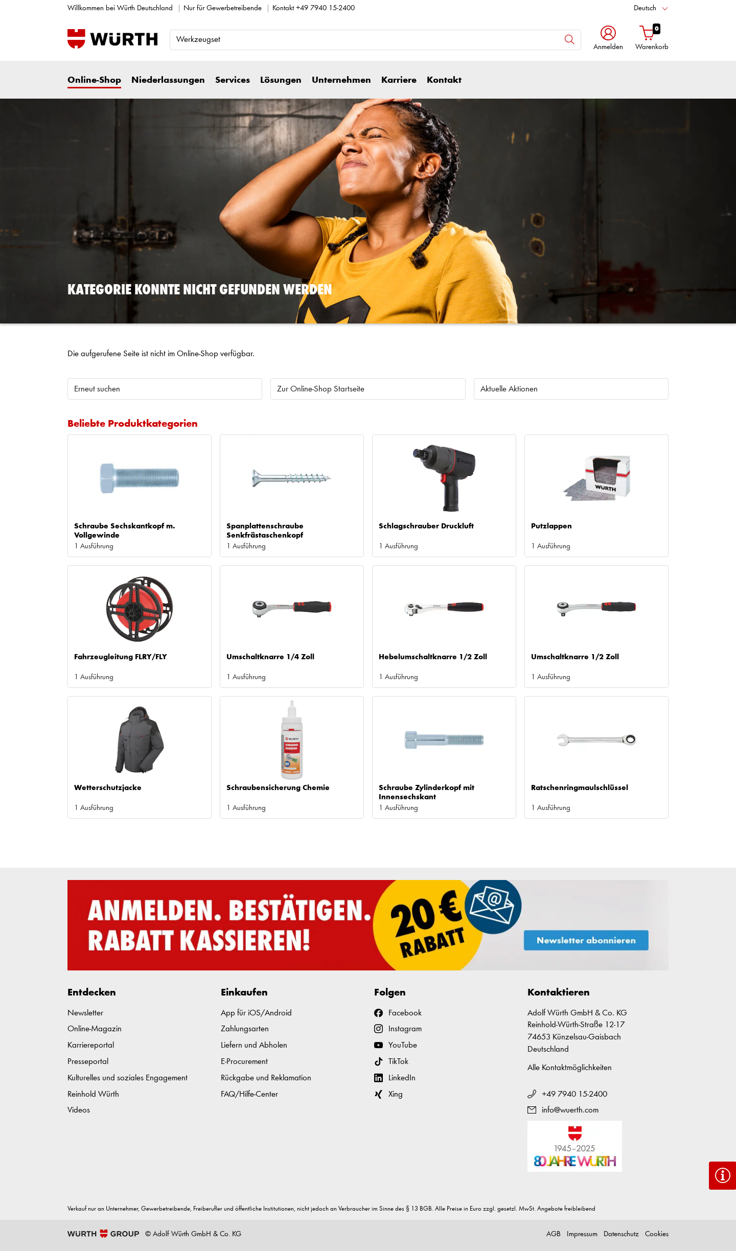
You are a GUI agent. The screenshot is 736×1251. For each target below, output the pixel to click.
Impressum (582, 1234)
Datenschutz (621, 1234)
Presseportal (87, 1061)
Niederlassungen (168, 80)
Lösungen (281, 80)
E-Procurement (244, 1061)
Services (232, 80)
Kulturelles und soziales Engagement (127, 1078)
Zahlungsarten (245, 1029)
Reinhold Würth (93, 1094)
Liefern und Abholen (254, 1045)
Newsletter (85, 1013)
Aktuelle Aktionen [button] (509, 389)
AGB (553, 1234)
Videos (78, 1110)
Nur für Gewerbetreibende (222, 8)
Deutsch (645, 8)
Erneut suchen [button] (97, 389)
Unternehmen (341, 80)
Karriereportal (90, 1045)
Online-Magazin (94, 1029)
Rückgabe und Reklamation (266, 1078)
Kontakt (444, 80)
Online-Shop (94, 80)
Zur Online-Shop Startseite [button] (320, 389)
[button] (608, 39)
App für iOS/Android (256, 1013)
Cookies (657, 1234)
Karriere (399, 80)
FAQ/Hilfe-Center (249, 1094)
